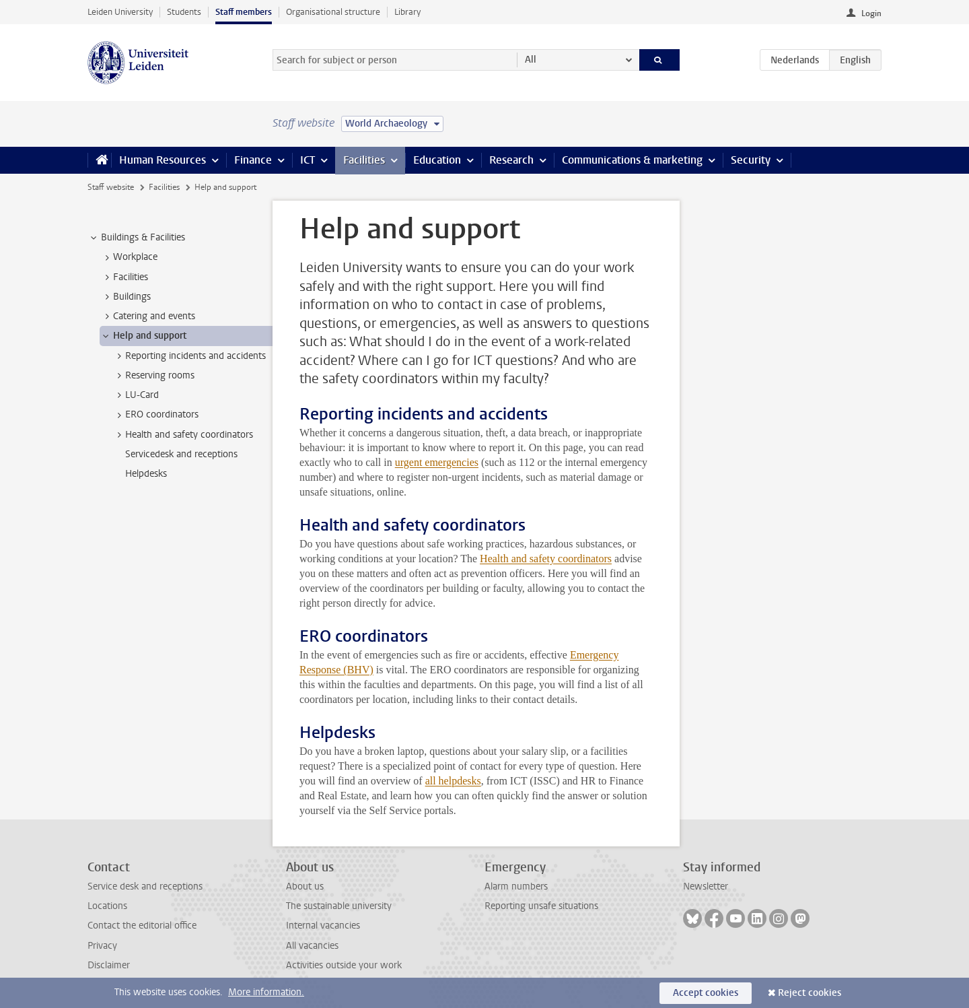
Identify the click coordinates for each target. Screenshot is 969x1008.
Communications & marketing (632, 160)
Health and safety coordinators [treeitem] (182, 435)
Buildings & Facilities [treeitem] (136, 237)
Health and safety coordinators (546, 558)
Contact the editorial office (141, 925)
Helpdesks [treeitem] (146, 473)
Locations (107, 906)
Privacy (102, 945)
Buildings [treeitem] (125, 297)
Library (407, 12)
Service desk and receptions (145, 886)
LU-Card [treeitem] (135, 395)
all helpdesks (453, 780)
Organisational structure (333, 12)
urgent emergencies (436, 462)
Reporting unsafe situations (541, 906)
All (530, 59)
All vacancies (312, 945)
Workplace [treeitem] (128, 257)
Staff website (110, 187)
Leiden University (120, 12)
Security (750, 160)
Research (511, 160)
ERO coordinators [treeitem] (155, 415)
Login (871, 13)
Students (184, 12)
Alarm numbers (516, 886)
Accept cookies (705, 992)
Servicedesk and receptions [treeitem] (181, 454)
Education (437, 160)
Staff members (243, 12)
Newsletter (705, 886)
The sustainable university (339, 906)
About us (305, 886)
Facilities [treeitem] (124, 277)
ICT (307, 160)
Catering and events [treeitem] (147, 316)
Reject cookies (809, 992)
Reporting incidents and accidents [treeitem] (189, 356)
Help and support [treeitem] (143, 336)
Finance (253, 160)
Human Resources (162, 160)
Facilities (364, 160)
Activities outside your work (344, 965)
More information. (266, 992)
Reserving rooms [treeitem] (153, 375)
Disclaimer (108, 965)
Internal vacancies (323, 925)
